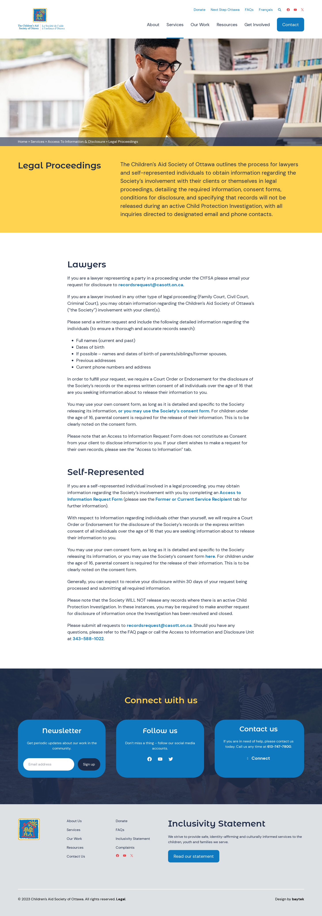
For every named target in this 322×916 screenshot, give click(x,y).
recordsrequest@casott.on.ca (150, 285)
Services (37, 141)
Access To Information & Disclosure (76, 141)
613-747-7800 (279, 746)
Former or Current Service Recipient (193, 499)
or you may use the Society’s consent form (163, 411)
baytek (298, 899)
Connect (261, 758)
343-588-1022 (88, 639)
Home (22, 141)
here (210, 556)
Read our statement (194, 856)
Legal (120, 899)
